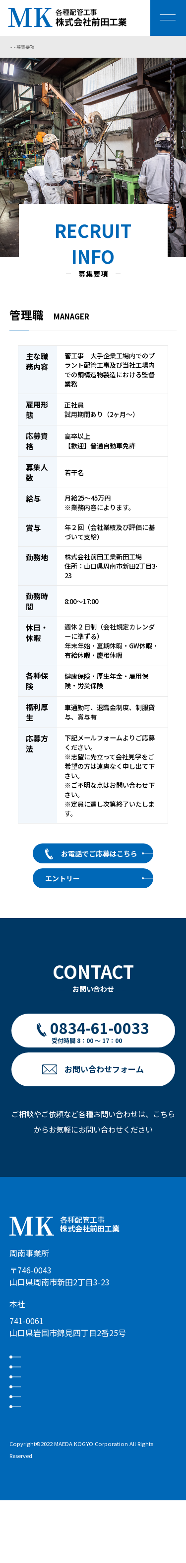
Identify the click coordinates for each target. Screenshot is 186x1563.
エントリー (62, 878)
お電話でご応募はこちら (99, 853)
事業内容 (46, 1382)
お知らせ (46, 1423)
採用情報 (49, 46)
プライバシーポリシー (68, 1464)
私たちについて (57, 1362)
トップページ (22, 46)
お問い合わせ (53, 1444)
